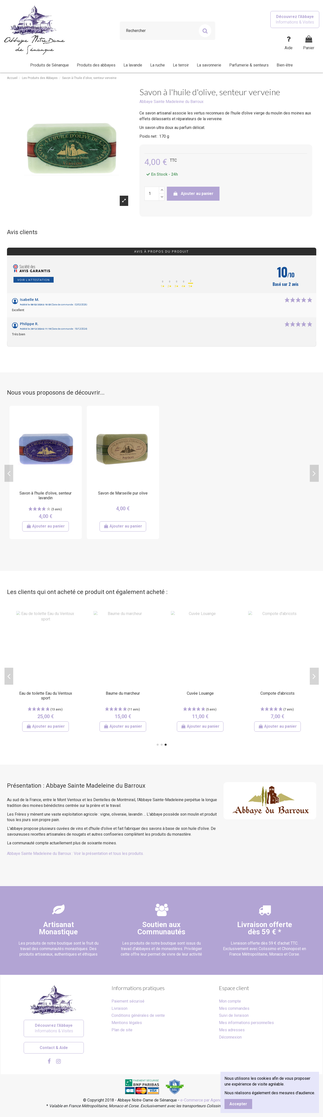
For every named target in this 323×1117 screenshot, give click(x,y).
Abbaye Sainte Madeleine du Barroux (171, 101)
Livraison (119, 1008)
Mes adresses (232, 1030)
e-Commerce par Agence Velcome (210, 1100)
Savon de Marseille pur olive (123, 493)
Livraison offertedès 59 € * (264, 928)
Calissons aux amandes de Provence (200, 695)
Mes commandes (234, 1008)
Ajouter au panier (193, 193)
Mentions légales (126, 1022)
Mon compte (230, 1001)
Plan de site (121, 1030)
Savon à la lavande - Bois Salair (123, 693)
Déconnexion (230, 1037)
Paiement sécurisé (127, 1001)
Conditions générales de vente (138, 1015)
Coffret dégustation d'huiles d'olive (277, 695)
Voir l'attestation (33, 280)
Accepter (238, 1104)
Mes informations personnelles (246, 1022)
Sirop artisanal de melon (45, 693)
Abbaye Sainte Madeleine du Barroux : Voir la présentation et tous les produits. (75, 853)
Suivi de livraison (234, 1015)
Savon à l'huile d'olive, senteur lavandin (45, 495)
